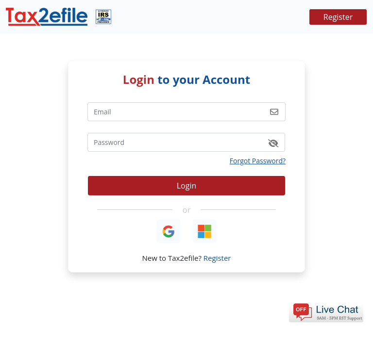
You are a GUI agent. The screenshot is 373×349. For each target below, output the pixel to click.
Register (338, 17)
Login (187, 185)
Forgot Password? (258, 160)
